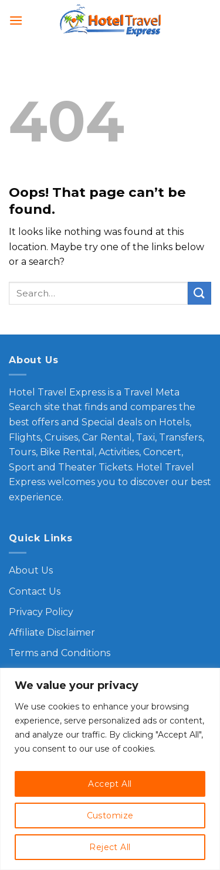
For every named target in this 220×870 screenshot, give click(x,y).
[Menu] (16, 20)
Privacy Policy (41, 611)
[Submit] (199, 293)
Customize (110, 815)
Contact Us (34, 591)
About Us (31, 570)
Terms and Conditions (59, 653)
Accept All (109, 784)
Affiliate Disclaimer (52, 632)
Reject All (109, 847)
